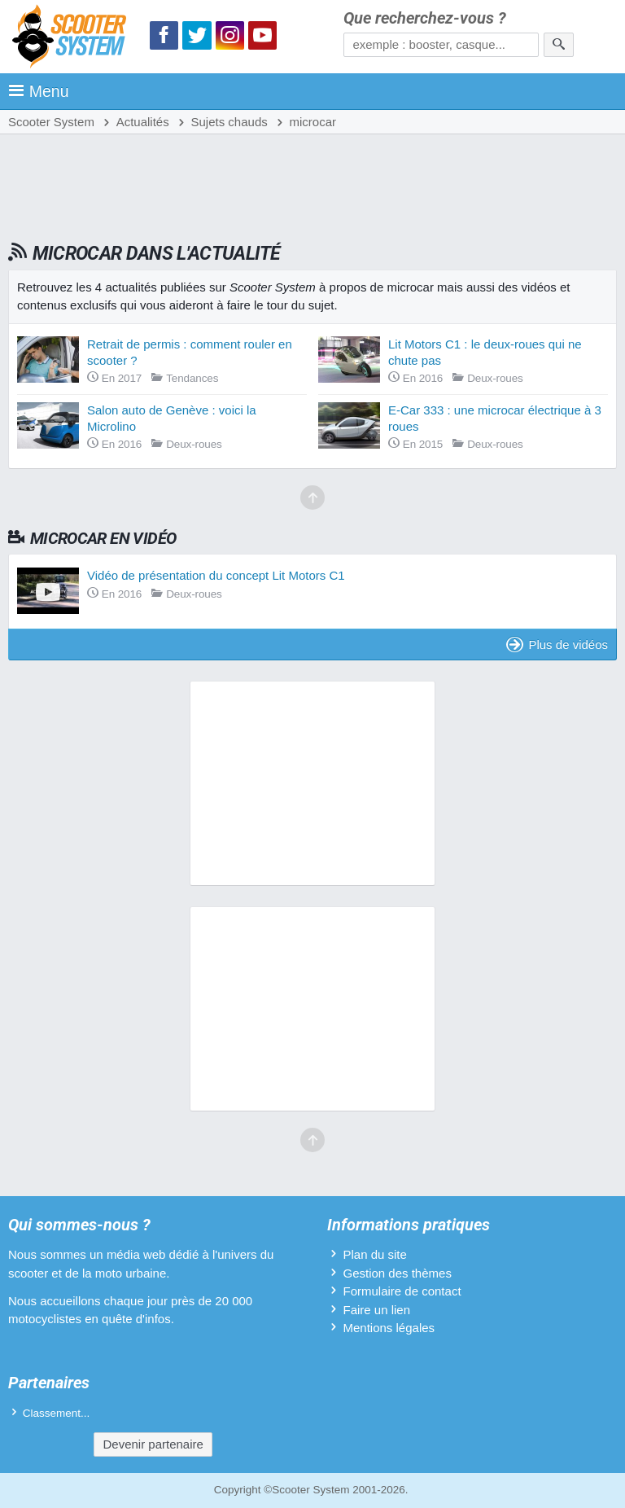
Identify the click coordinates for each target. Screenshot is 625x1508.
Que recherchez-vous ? (424, 18)
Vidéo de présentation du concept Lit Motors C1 (216, 575)
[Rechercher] (559, 45)
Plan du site (374, 1254)
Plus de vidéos (557, 644)
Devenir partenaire (153, 1444)
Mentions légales (389, 1328)
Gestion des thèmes (397, 1273)
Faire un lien (376, 1310)
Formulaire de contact (402, 1291)
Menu (38, 91)
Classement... (56, 1413)
